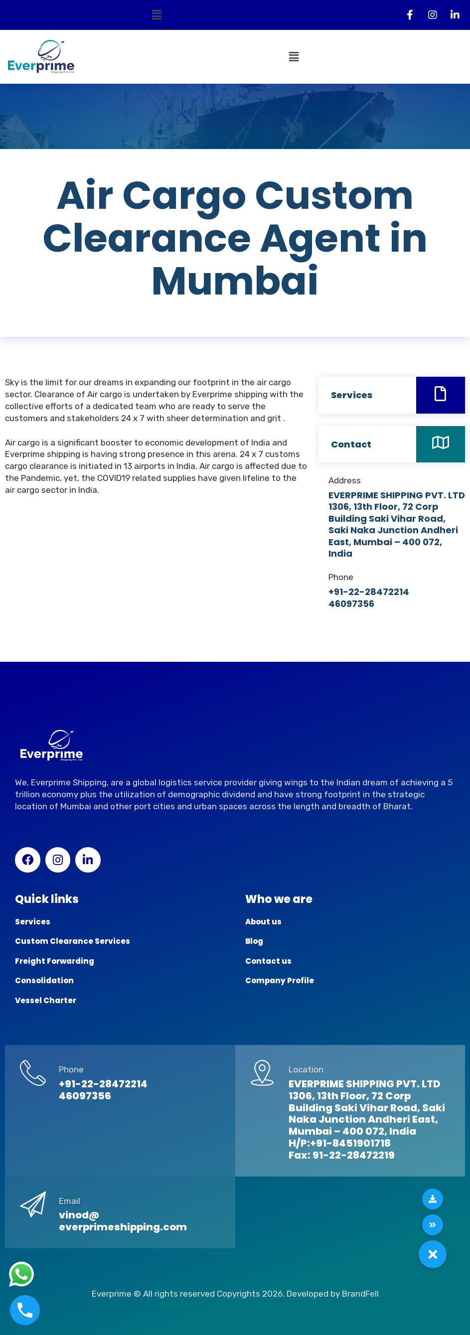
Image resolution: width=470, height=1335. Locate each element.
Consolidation (44, 980)
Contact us (268, 961)
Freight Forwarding (54, 961)
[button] (156, 14)
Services (351, 395)
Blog (254, 941)
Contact (351, 444)
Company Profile (279, 980)
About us (263, 921)
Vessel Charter (45, 1000)
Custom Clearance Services (72, 941)
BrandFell (360, 1294)
